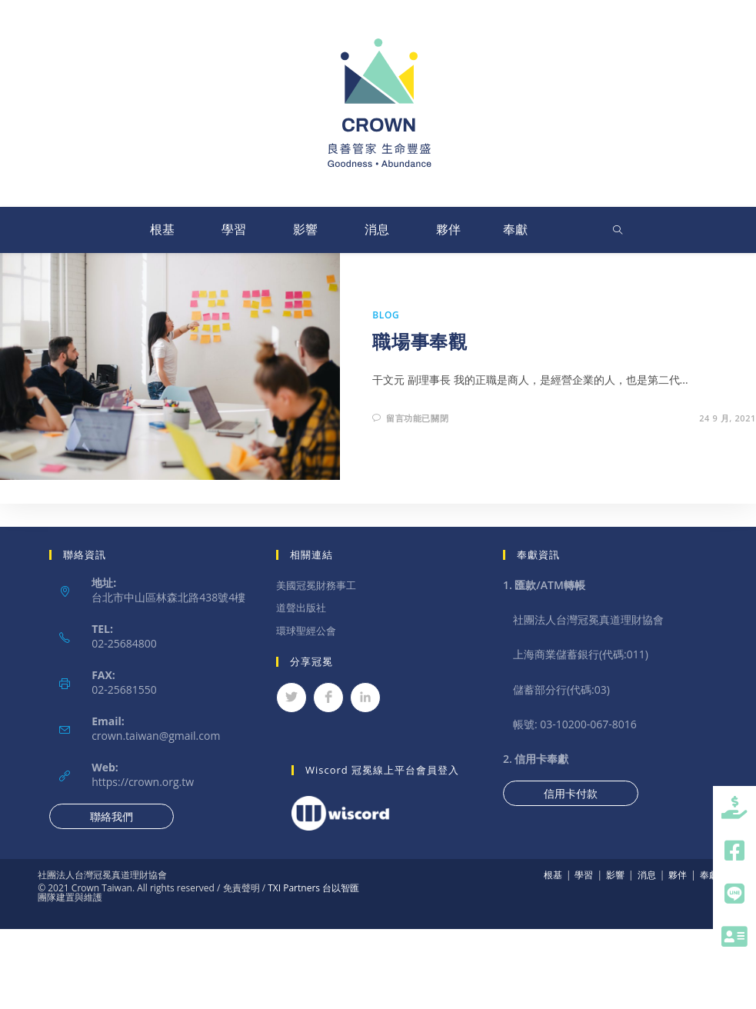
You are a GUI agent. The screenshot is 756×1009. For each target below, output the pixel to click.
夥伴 (448, 229)
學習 (233, 229)
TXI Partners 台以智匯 (312, 887)
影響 (305, 229)
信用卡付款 (571, 793)
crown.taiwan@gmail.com (156, 735)
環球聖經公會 (306, 631)
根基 (162, 229)
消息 (377, 229)
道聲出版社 (301, 607)
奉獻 (515, 229)
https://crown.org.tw (143, 781)
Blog (385, 314)
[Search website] (617, 230)
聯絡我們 (111, 816)
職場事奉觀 (419, 341)
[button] (734, 936)
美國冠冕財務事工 (316, 585)
